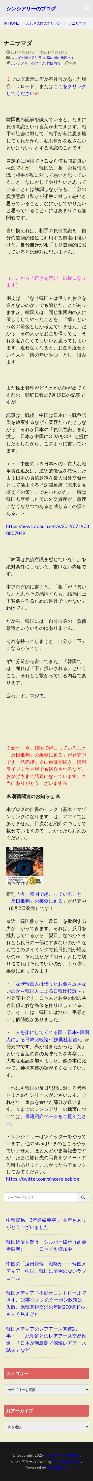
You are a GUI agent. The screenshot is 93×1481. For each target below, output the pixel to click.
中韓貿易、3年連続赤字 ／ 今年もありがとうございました (46, 1223)
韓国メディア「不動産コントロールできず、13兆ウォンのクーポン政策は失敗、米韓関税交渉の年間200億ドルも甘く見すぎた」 (46, 1303)
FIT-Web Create (67, 1461)
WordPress (57, 1468)
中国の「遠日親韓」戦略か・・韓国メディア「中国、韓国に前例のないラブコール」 (46, 1271)
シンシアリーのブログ (31, 8)
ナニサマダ (77, 23)
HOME (13, 23)
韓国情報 (54, 63)
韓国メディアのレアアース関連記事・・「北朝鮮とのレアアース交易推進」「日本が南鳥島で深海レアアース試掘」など (46, 1339)
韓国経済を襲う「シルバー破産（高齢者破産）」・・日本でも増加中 (46, 1245)
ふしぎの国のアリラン (43, 23)
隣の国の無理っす (60, 57)
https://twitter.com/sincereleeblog (42, 1179)
